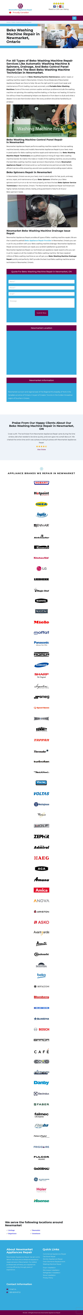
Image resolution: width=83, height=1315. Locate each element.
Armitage (11, 1230)
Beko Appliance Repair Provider (38, 240)
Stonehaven (36, 1233)
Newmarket (36, 1230)
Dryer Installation (49, 1267)
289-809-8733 (15, 1292)
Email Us (12, 1289)
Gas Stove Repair (49, 1256)
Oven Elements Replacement (54, 1261)
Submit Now (41, 313)
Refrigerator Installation (51, 1272)
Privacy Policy (48, 1278)
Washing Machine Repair (52, 1264)
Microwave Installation (51, 1270)
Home (9, 22)
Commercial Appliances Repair (54, 1254)
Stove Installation (49, 1275)
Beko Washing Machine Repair (22, 22)
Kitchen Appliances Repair (53, 1259)
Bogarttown (12, 1233)
